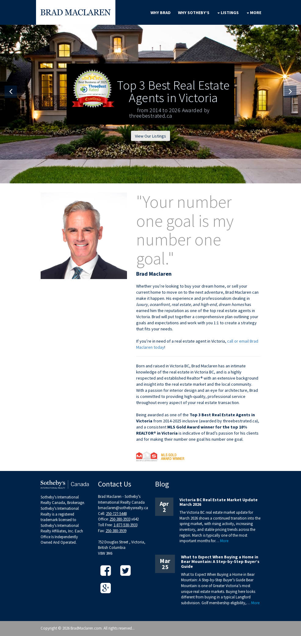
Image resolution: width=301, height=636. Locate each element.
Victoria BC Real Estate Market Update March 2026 (219, 502)
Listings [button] (228, 12)
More (224, 540)
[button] (11, 92)
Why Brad (160, 12)
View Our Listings (150, 136)
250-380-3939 (116, 530)
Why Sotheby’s (193, 12)
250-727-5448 (116, 513)
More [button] (254, 12)
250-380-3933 (120, 519)
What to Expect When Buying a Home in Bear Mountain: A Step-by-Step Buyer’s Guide (220, 561)
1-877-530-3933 (125, 525)
